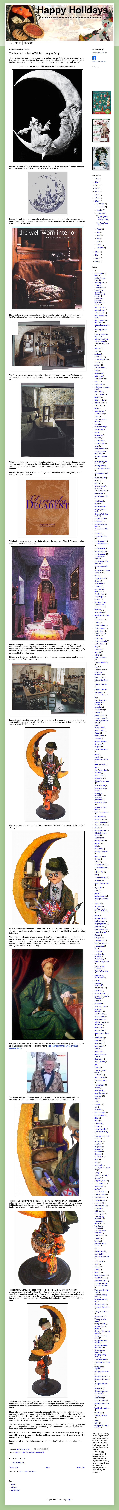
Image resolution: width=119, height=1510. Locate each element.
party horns (99, 1046)
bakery (97, 381)
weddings (98, 1413)
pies (96, 1064)
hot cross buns (100, 856)
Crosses (97, 599)
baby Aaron (99, 373)
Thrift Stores (99, 1235)
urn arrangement (101, 1275)
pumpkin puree (100, 1093)
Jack (96, 875)
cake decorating (100, 427)
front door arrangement (99, 726)
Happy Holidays (100, 822)
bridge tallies (99, 411)
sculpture (32, 1452)
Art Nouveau (99, 357)
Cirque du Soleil (100, 578)
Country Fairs (99, 594)
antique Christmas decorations (101, 321)
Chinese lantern (100, 519)
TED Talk (98, 1208)
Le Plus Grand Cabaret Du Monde (101, 910)
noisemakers (99, 1014)
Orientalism (99, 1025)
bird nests (98, 392)
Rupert (97, 1126)
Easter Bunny (99, 631)
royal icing (98, 1123)
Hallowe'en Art (100, 786)
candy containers (101, 456)
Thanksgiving (99, 1214)
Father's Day (99, 677)
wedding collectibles (102, 1403)
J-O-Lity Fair (99, 872)
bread (97, 408)
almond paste (99, 283)
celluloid (97, 483)
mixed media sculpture (99, 955)
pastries (97, 1049)
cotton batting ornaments (99, 590)
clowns (97, 581)
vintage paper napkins (99, 1368)
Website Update (100, 1401)
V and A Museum (101, 1278)
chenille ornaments (101, 496)
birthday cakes (100, 400)
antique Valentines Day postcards (101, 340)
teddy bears (99, 1211)
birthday (97, 397)
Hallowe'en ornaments (98, 799)
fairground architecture (99, 673)
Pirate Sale (98, 1075)
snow (96, 1160)
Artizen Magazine (101, 359)
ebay (96, 647)
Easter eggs (99, 638)
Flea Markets (99, 710)
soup (96, 1162)
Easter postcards (101, 641)
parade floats (99, 1038)
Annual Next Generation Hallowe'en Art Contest (100, 293)
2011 (97, 252)
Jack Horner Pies (101, 877)
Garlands (98, 738)
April (99, 242)
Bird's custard (99, 394)
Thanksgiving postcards (99, 1222)
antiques (98, 348)
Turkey (97, 1267)
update (97, 1272)
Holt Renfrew (99, 849)
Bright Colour (99, 414)
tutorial (97, 1270)
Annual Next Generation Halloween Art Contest (99, 301)
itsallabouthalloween (102, 867)
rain (96, 1107)
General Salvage (101, 741)
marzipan (98, 938)
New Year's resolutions (99, 1010)
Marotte (97, 935)
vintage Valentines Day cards (101, 1392)
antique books (100, 310)
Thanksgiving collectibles (99, 1218)
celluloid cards (100, 486)
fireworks (98, 707)
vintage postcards (101, 1376)
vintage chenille (100, 1324)
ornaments (98, 1027)
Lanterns (98, 903)
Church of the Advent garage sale (102, 572)
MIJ (96, 949)
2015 (97, 191)
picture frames (100, 1062)
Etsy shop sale (100, 670)
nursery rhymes (100, 1019)
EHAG (97, 655)
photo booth (99, 1059)
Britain (97, 417)
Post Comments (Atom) (27, 1471)
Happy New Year (101, 825)
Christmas (98, 533)
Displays (98, 610)
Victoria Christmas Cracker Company (101, 1284)
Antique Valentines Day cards (101, 335)
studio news (40, 1452)
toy (96, 1248)
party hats (98, 1043)
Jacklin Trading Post (102, 883)
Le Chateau (99, 906)
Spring (97, 1173)
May (98, 238)
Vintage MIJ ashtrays (102, 1362)
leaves (97, 916)
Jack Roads (99, 880)
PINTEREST (28, 43)
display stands (100, 607)
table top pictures (101, 1206)
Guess (97, 767)
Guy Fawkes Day (101, 770)
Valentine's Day (100, 1281)
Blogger (69, 1500)
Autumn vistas (100, 368)
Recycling (98, 1110)
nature (97, 1001)
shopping (98, 1154)
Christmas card (100, 541)
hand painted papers (102, 812)
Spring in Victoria (101, 1175)
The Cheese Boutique (99, 1227)
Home (9, 43)
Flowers (97, 713)
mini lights (98, 951)
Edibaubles (98, 649)
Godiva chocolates (101, 749)
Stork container (100, 1184)
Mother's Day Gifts (101, 971)
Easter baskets (100, 625)
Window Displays (101, 1415)
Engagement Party (101, 662)
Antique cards (99, 313)
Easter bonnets (100, 628)
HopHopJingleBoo (101, 852)
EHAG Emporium (101, 658)
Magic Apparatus (101, 924)
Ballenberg (98, 384)
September (101, 213)
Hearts (97, 828)
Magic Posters (100, 927)
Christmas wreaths (101, 566)
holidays (97, 843)
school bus (98, 1141)
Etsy (96, 667)
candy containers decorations (101, 462)
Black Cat (98, 405)
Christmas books (101, 536)
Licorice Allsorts (100, 918)
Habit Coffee (99, 775)
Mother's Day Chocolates (99, 967)
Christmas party (100, 551)
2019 (97, 179)
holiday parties (100, 841)
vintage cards (99, 1316)
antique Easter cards (102, 325)
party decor (99, 1040)
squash (97, 1178)
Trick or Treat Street (102, 1257)
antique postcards (101, 330)
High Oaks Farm (100, 830)
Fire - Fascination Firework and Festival (101, 702)
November (101, 207)
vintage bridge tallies (102, 1307)
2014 (97, 195)
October (100, 210)
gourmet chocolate (101, 760)
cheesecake (99, 493)
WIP (96, 1423)
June (99, 235)
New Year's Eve (100, 1006)
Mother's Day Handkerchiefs (100, 977)
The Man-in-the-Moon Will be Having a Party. (102, 218)
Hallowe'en (98, 778)
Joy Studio (98, 888)
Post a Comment (18, 1463)
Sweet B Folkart (100, 1194)
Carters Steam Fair (101, 473)
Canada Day (99, 440)
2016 (97, 188)
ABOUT (18, 43)
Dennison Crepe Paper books (100, 603)
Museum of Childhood (98, 984)
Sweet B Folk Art (100, 1192)
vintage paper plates (102, 1371)
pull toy (97, 1088)
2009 (97, 258)
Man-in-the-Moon (101, 929)
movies (97, 980)
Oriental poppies (100, 1022)
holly (96, 846)
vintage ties (99, 1388)
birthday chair (99, 403)
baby (96, 370)
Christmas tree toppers (100, 558)
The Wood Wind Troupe (102, 224)
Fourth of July (99, 715)
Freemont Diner (100, 718)
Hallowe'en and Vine (21, 1452)
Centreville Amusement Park (101, 490)
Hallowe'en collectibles (98, 794)
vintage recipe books (102, 1379)
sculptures (98, 1147)
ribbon (97, 1118)
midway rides (99, 946)
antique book (99, 307)
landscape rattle (100, 896)
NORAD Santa (100, 1016)
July (98, 232)
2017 (97, 185)
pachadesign (99, 1030)
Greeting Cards (100, 764)
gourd (97, 754)
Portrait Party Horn (101, 1080)
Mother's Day (99, 959)
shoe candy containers (99, 1150)
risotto (97, 1121)
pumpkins (98, 1096)
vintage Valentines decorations (101, 1397)
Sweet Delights (100, 1197)
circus (97, 575)
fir (95, 698)
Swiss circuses (100, 1200)
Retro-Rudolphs (100, 1112)
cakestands (99, 435)
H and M (98, 773)
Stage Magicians (101, 1181)
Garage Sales (99, 730)
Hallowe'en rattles (101, 802)
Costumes (98, 586)
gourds (97, 757)
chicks (97, 504)
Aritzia (97, 351)
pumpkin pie (99, 1090)
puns (96, 1099)
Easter (97, 623)
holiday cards (99, 838)
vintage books (99, 1304)
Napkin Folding (100, 993)
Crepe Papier (99, 597)
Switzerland (99, 1203)
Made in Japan (100, 921)
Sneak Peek (99, 1157)
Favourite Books (100, 695)
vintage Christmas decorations (101, 1346)
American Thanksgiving (99, 286)
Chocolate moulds (101, 529)
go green (98, 747)
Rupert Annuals (100, 1129)
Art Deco (98, 354)
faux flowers (99, 692)
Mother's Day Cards (102, 962)
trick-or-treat (99, 1261)
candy (97, 446)
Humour (97, 859)
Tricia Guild (99, 1254)
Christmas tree (100, 554)
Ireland (97, 862)
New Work (98, 1004)
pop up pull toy (100, 1077)
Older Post (81, 1467)
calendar (98, 438)
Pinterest (98, 1067)
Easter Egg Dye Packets (100, 635)
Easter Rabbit (99, 644)
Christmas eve (100, 548)
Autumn (97, 365)
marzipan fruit (99, 940)
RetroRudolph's (100, 1115)
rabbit (97, 1101)
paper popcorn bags (102, 1033)
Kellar (97, 890)
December (101, 204)
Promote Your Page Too (99, 61)
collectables (99, 584)
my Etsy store (99, 988)
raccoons (98, 1104)
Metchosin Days (100, 943)
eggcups (98, 652)
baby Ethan (99, 376)
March (99, 245)
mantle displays (100, 932)
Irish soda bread (100, 864)
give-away (98, 744)
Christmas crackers (101, 544)
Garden (97, 733)
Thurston (98, 1238)
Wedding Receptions (102, 1408)
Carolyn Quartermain (102, 468)
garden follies (99, 736)
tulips (96, 1264)
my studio (98, 991)
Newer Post (14, 1467)
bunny (97, 424)
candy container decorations (100, 452)
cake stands (99, 429)
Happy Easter (99, 819)
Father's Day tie (100, 689)
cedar (97, 480)
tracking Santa (100, 1251)
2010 (97, 255)
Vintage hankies (100, 1359)
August (99, 229)
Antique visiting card (102, 344)
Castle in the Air (100, 478)
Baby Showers (100, 379)
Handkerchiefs (100, 817)
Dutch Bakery (99, 620)
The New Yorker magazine (100, 1232)
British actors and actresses (101, 420)
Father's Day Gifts (101, 685)
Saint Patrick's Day (101, 1132)
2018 (97, 182)
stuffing (97, 1189)
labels (97, 893)
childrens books (100, 506)
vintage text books (101, 1384)
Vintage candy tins (101, 1312)
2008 (97, 261)
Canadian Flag (100, 443)
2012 (97, 201)
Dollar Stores (99, 612)
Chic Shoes (99, 501)
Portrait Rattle (99, 1085)
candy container (100, 449)
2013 (97, 198)
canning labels (100, 466)
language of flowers (101, 899)
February (100, 248)
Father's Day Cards (101, 680)
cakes (97, 432)
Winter (97, 1420)
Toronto (97, 1241)
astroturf (97, 362)
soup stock (98, 1165)
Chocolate (98, 521)
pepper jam (99, 1051)
